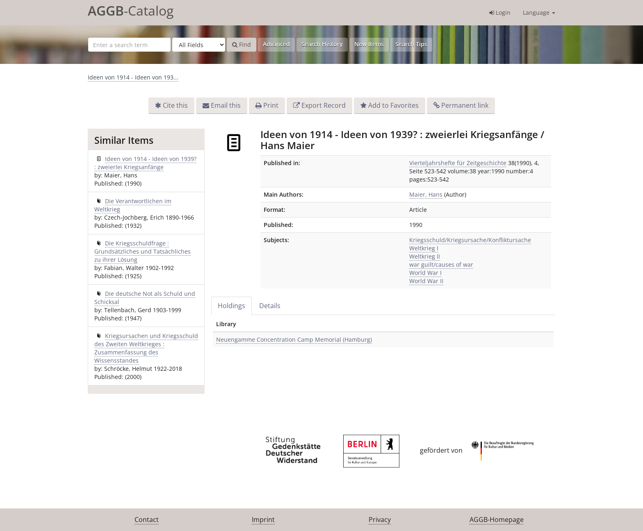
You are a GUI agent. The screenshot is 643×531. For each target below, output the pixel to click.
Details (269, 305)
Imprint (263, 519)
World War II (426, 281)
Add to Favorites (393, 105)
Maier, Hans (425, 194)
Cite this (175, 105)
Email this (226, 105)
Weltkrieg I (423, 248)
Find (241, 44)
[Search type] (198, 45)
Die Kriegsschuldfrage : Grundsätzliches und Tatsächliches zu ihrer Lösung (142, 251)
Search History (322, 44)
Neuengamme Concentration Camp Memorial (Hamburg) (294, 339)
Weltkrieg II (424, 256)
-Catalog (130, 10)
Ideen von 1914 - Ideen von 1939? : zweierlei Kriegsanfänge (145, 163)
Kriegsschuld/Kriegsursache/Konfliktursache (470, 240)
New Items (369, 44)
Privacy (380, 519)
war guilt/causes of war (441, 264)
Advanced (276, 44)
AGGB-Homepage (497, 519)
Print (270, 105)
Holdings (231, 305)
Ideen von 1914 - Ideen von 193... (133, 77)
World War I (425, 273)
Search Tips (411, 44)
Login (500, 12)
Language (539, 12)
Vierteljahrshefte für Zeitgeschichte (457, 163)
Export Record (323, 105)
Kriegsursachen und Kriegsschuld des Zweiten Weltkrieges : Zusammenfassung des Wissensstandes (146, 348)
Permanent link (464, 105)
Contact (147, 519)
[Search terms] (129, 45)
